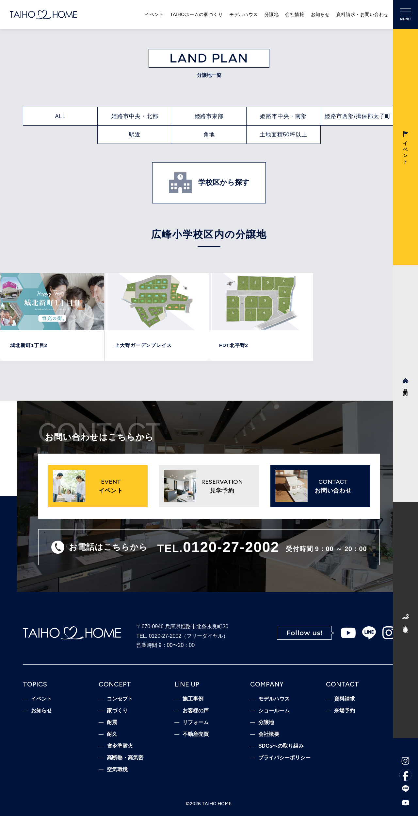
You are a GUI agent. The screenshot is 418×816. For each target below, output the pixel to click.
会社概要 (268, 734)
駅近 (135, 134)
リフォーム (196, 722)
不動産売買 (196, 734)
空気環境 (117, 769)
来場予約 (344, 710)
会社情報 (294, 14)
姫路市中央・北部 (134, 116)
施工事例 (193, 699)
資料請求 (344, 699)
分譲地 (272, 14)
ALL (60, 116)
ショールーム (274, 710)
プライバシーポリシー (284, 757)
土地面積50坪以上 (283, 134)
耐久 (112, 734)
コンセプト (120, 699)
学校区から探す (209, 182)
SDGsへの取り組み (281, 746)
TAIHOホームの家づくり (196, 14)
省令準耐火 (120, 746)
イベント (154, 14)
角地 (209, 134)
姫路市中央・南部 (283, 116)
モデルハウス (243, 14)
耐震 (112, 722)
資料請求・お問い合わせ (362, 14)
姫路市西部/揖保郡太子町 (358, 116)
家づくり (117, 710)
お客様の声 (196, 710)
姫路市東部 (209, 116)
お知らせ (320, 14)
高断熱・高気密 (125, 757)
